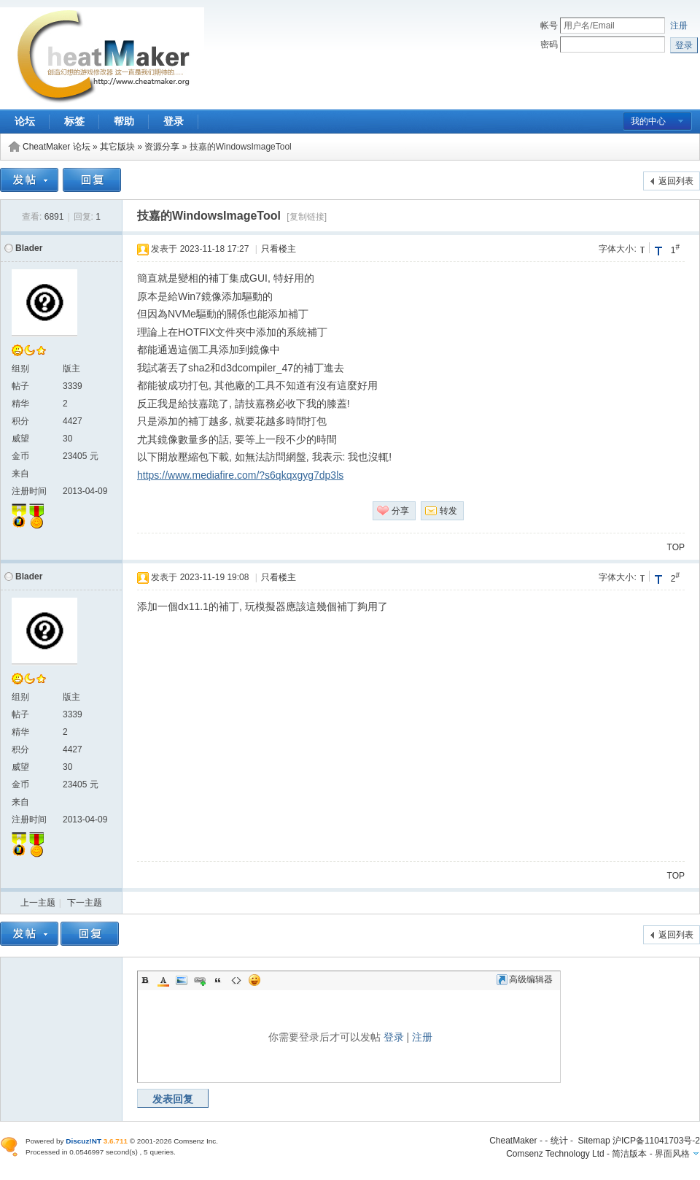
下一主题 (84, 903)
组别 (20, 368)
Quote (218, 980)
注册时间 (29, 491)
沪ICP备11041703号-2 (656, 1140)
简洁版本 (629, 1154)
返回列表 (675, 181)
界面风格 (672, 1154)
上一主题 (37, 903)
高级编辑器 (525, 979)
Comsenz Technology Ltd (555, 1154)
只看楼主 (278, 249)
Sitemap (594, 1140)
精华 (20, 403)
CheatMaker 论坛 (56, 147)
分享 (400, 511)
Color (163, 980)
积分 (20, 421)
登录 (173, 121)
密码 (549, 44)
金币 (20, 456)
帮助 (124, 121)
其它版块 (117, 147)
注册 (679, 25)
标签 (74, 121)
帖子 (20, 386)
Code (236, 980)
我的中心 (648, 121)
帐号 (549, 25)
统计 (559, 1140)
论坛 (25, 121)
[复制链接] (307, 217)
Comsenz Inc (195, 1141)
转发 (448, 511)
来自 (20, 473)
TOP (676, 547)
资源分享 (161, 147)
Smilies (254, 980)
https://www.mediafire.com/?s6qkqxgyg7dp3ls (240, 475)
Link (199, 980)
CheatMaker (513, 1140)
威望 (20, 438)
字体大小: (617, 249)
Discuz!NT (83, 1141)
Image (181, 980)
